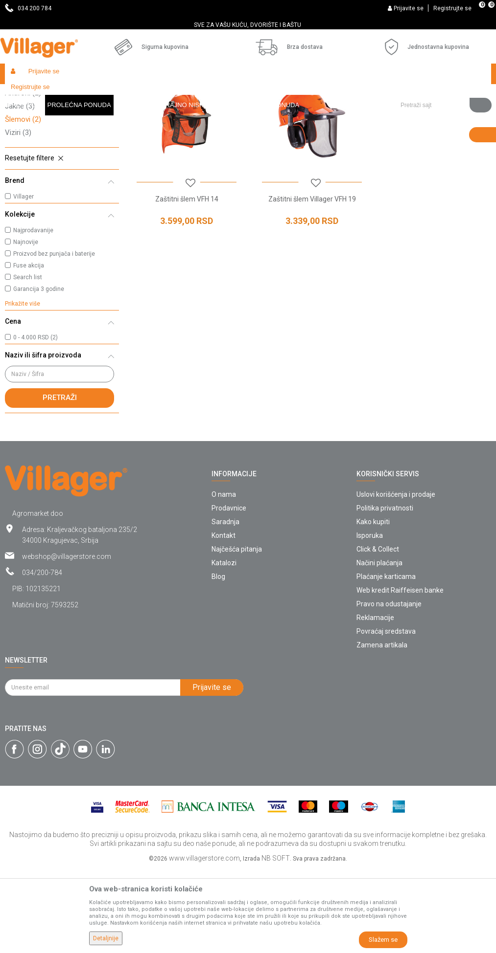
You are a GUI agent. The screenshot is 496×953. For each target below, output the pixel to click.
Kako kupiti (373, 606)
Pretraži (60, 481)
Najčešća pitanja (237, 633)
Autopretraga (374, 113)
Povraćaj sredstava (386, 715)
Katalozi (224, 647)
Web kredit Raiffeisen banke (400, 674)
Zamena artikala (381, 729)
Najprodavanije (33, 314)
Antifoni (23, 177)
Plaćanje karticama (386, 661)
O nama (224, 578)
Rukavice (26, 163)
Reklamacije (375, 702)
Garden (94, 94)
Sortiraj (420, 113)
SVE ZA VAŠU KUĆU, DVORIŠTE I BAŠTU (247, 25)
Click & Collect (377, 633)
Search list (27, 361)
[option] (248, 25)
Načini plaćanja (379, 647)
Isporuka (369, 619)
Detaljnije (105, 938)
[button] (442, 73)
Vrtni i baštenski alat (140, 94)
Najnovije (25, 326)
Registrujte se (452, 8)
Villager (23, 280)
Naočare (24, 137)
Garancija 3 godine (38, 373)
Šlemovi (23, 203)
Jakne (20, 190)
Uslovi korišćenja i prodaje (395, 578)
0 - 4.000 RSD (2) (35, 421)
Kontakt (224, 619)
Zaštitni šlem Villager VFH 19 (310, 282)
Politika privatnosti (384, 592)
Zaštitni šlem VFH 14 (185, 282)
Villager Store (24, 94)
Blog (218, 661)
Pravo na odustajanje (389, 688)
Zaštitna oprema (199, 94)
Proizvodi (63, 94)
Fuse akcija (28, 349)
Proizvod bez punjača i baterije (54, 337)
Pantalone (26, 150)
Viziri (18, 216)
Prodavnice (229, 592)
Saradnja (225, 606)
